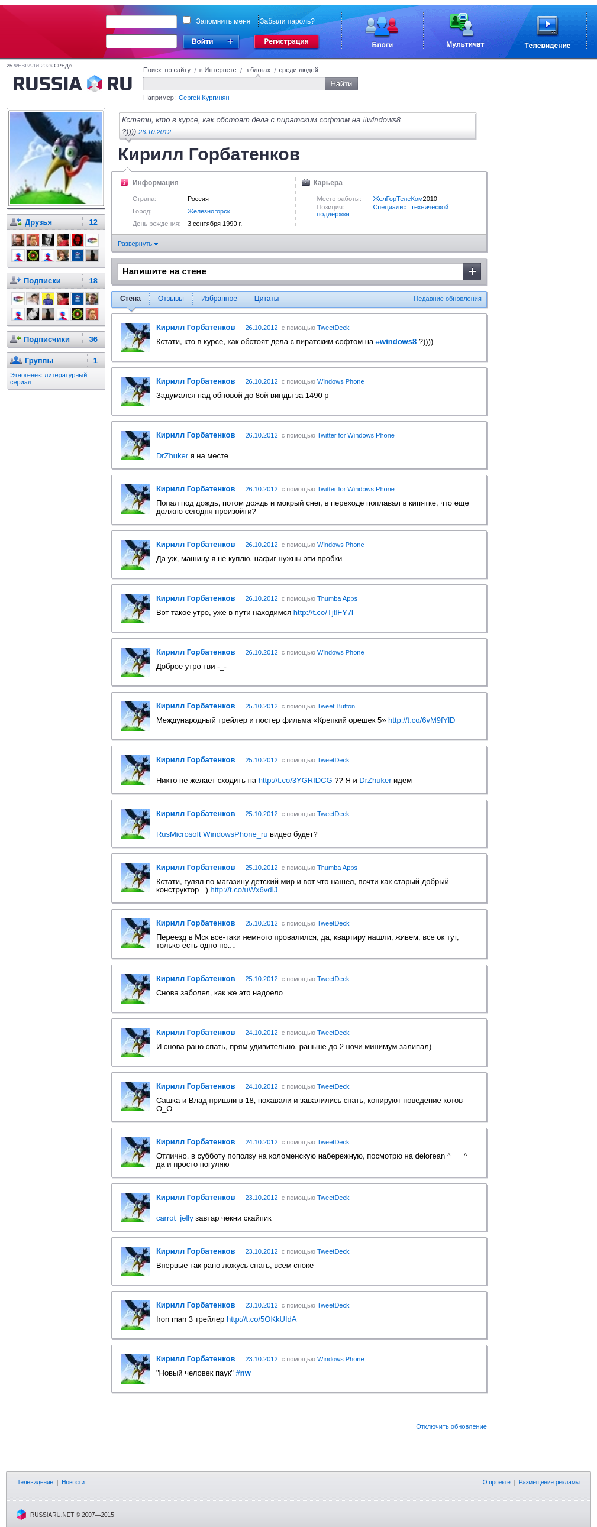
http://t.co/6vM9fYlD (421, 720)
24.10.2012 (261, 1032)
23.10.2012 (261, 1197)
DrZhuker (172, 455)
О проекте (497, 1482)
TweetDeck (333, 327)
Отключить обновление (451, 1426)
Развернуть (138, 243)
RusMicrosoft (178, 834)
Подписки (42, 280)
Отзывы (171, 299)
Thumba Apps (337, 598)
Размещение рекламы (549, 1482)
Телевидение (35, 1482)
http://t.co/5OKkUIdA (262, 1319)
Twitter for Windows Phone (356, 435)
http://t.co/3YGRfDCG (296, 780)
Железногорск (209, 211)
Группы (39, 360)
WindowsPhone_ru (235, 834)
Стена (130, 299)
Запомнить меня (223, 21)
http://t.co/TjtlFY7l (323, 612)
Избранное (219, 299)
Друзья (38, 222)
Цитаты (266, 299)
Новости (73, 1482)
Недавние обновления (448, 298)
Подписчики (47, 339)
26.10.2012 (154, 131)
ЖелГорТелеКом (397, 198)
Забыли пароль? (287, 21)
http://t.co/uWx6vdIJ (243, 889)
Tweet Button (336, 706)
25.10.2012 (261, 706)
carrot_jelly (174, 1218)
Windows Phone (340, 381)
